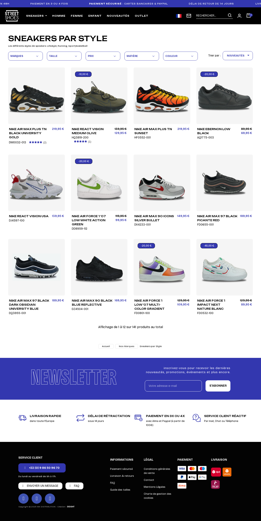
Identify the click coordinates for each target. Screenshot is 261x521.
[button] (42, 467)
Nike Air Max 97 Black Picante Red (217, 220)
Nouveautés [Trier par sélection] (239, 55)
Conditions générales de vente (157, 471)
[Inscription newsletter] (189, 15)
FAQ (112, 482)
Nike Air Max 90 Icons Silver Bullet (154, 220)
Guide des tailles (120, 489)
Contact (149, 480)
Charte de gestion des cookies (157, 496)
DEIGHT (70, 507)
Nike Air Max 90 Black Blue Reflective (92, 305)
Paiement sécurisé (121, 469)
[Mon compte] (239, 15)
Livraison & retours (122, 476)
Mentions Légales (154, 487)
